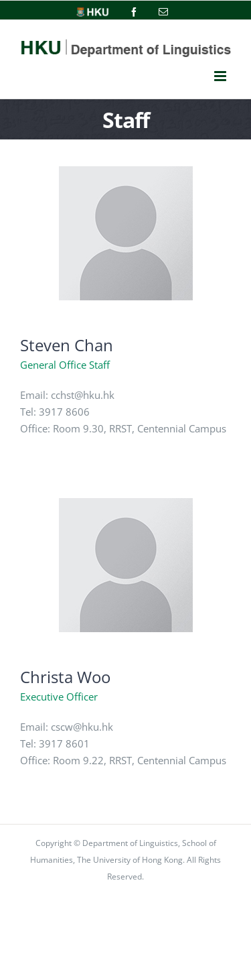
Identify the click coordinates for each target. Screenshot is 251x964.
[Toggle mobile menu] (220, 76)
